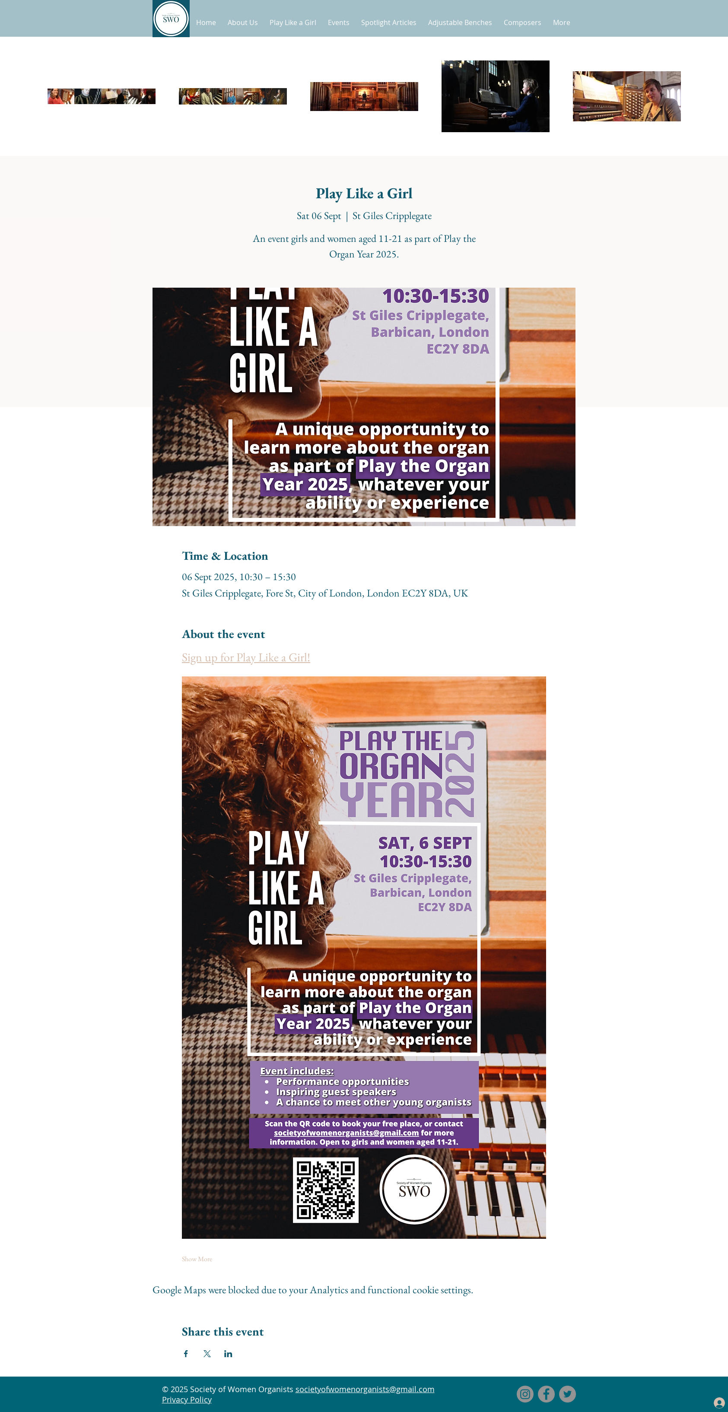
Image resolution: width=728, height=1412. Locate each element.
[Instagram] (525, 1394)
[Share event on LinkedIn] (228, 1353)
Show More (197, 1258)
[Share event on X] (207, 1353)
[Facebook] (546, 1394)
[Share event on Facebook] (186, 1353)
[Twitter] (567, 1394)
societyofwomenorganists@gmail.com (365, 1389)
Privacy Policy (187, 1399)
